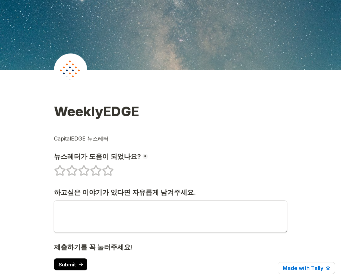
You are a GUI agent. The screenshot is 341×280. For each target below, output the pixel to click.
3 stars (79, 168)
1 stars (55, 168)
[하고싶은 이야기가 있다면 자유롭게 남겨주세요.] (170, 217)
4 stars (91, 168)
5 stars (103, 168)
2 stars (67, 168)
